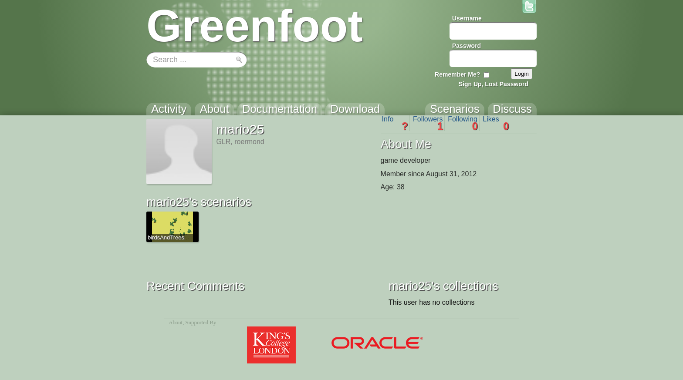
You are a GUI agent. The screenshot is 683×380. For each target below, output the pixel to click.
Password (466, 45)
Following (463, 123)
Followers (428, 123)
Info (395, 123)
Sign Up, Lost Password (493, 84)
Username (467, 18)
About (176, 322)
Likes (496, 123)
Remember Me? (457, 74)
